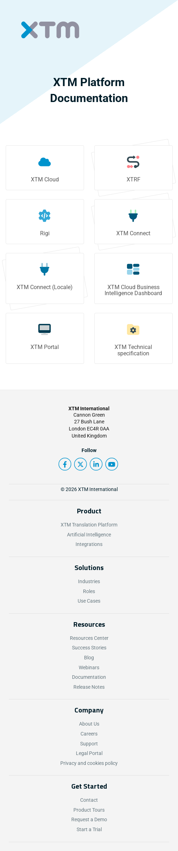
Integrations (89, 544)
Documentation (89, 677)
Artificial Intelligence (89, 534)
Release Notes (89, 687)
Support (89, 743)
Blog (89, 657)
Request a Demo (89, 819)
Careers (89, 734)
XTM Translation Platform (89, 525)
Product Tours (89, 810)
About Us (89, 724)
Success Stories (89, 647)
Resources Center (89, 638)
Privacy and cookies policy (89, 763)
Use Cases (89, 601)
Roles (89, 591)
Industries (89, 581)
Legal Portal (89, 753)
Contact (89, 800)
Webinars (89, 667)
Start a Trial (89, 829)
